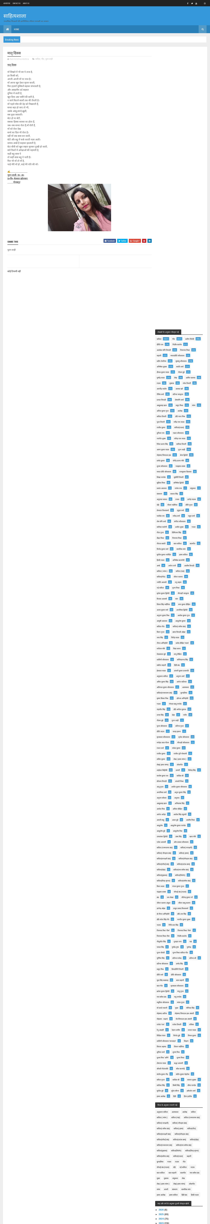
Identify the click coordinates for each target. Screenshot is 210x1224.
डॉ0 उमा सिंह (184, 664)
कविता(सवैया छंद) (187, 631)
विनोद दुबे (162, 797)
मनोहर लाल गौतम (184, 482)
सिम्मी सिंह (162, 852)
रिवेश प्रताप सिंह (164, 172)
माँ (164, 1054)
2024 (164, 1002)
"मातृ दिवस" (168, 1046)
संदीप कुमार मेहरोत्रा (185, 836)
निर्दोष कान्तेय (163, 73)
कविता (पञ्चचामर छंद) (167, 598)
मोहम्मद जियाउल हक (166, 183)
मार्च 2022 (168, 1081)
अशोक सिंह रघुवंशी (182, 559)
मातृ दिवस (167, 1050)
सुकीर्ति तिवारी (181, 205)
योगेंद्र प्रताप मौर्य (180, 189)
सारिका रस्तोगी (184, 261)
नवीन (172, 460)
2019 (163, 1105)
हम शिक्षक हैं (27, 1200)
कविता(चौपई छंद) (165, 614)
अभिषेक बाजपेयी (181, 299)
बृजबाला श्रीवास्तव (165, 742)
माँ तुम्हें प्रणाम (168, 1072)
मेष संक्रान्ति (27, 1160)
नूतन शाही (49, 59)
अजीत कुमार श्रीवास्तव (181, 532)
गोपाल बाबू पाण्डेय (165, 449)
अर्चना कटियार (164, 426)
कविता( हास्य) (186, 603)
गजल (178, 266)
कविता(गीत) (180, 316)
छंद (160, 648)
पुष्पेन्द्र (191, 697)
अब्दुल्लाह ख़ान (164, 548)
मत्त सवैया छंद (178, 747)
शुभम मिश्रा (183, 819)
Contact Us (17, 3)
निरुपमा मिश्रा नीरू (165, 686)
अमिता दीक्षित (180, 554)
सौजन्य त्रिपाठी (164, 526)
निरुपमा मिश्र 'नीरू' (165, 681)
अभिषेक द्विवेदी (181, 211)
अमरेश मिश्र (163, 554)
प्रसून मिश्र (177, 719)
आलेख (182, 139)
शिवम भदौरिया (181, 808)
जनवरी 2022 (170, 1090)
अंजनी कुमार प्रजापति (166, 415)
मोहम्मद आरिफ (180, 764)
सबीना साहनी (183, 404)
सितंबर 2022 (170, 1024)
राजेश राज (180, 216)
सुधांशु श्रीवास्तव (164, 89)
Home (16, 29)
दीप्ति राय (181, 67)
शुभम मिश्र (178, 813)
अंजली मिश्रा (182, 526)
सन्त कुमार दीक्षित (165, 349)
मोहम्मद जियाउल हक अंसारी (168, 769)
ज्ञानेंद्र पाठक (163, 233)
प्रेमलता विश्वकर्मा (165, 244)
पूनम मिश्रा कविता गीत (183, 703)
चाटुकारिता (93, 1173)
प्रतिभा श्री (162, 714)
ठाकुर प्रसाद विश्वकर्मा (183, 659)
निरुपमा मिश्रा (164, 277)
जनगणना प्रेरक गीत (30, 1146)
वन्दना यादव (163, 791)
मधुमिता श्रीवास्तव (180, 753)
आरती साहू (163, 565)
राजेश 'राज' (163, 780)
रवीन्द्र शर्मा (178, 250)
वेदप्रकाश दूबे (179, 393)
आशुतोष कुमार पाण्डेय (166, 576)
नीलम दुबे (162, 100)
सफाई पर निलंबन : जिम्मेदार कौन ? (169, 1187)
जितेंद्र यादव (163, 382)
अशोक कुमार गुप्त (165, 360)
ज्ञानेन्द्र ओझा (163, 659)
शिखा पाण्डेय (163, 205)
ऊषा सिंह (162, 587)
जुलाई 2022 (169, 1033)
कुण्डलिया (162, 438)
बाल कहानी (163, 736)
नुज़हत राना (180, 692)
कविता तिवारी (164, 145)
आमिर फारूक (164, 106)
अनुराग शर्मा (163, 421)
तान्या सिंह (183, 454)
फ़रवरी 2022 (170, 1086)
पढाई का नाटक (160, 1202)
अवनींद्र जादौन (181, 111)
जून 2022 (168, 1037)
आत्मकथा (162, 432)
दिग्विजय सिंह (163, 272)
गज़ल (181, 443)
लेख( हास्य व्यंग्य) (186, 504)
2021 (163, 1096)
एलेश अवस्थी (163, 592)
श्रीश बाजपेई (183, 830)
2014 (164, 1127)
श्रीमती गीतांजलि (165, 830)
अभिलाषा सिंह (182, 548)
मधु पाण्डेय (163, 753)
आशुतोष (179, 570)
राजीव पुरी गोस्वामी (165, 498)
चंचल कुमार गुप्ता (181, 637)
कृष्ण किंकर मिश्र (180, 438)
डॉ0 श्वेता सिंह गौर (165, 670)
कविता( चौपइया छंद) (166, 603)
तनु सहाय (162, 327)
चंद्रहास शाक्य (163, 642)
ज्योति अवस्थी (181, 321)
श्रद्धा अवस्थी (181, 824)
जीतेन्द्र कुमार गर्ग (189, 648)
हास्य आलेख (180, 863)
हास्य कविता (186, 294)
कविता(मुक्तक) (164, 625)
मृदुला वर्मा (183, 244)
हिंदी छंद (162, 410)
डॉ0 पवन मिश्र (183, 145)
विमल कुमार (178, 797)
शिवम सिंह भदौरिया (177, 344)
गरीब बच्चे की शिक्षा (96, 1202)
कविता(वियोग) (183, 625)
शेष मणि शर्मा (178, 255)
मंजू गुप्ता (162, 747)
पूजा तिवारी (163, 150)
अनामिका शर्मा (164, 537)
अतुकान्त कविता (188, 415)
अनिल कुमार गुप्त (165, 139)
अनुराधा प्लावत (164, 227)
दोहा (160, 460)
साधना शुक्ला (163, 847)
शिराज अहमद (164, 808)
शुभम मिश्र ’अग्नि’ (165, 819)
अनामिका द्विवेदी (164, 355)
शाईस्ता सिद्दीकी (178, 509)
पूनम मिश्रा (163, 333)
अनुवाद (179, 543)
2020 (164, 1101)
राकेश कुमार (163, 493)
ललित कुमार (185, 498)
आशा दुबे (178, 565)
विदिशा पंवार (179, 791)
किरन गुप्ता (184, 371)
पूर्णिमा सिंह (163, 708)
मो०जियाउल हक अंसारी (186, 775)
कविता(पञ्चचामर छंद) (182, 432)
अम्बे (160, 305)
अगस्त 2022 (169, 1028)
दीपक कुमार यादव (182, 95)
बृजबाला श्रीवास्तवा (182, 476)
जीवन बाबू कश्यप (187, 653)
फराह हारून (163, 476)
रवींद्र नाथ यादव (181, 150)
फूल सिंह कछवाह (183, 731)
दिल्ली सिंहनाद (28, 1187)
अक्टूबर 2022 (170, 1020)
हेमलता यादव (177, 410)
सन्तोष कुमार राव (165, 520)
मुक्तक (192, 106)
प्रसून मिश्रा (163, 134)
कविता (37, 59)
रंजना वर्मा (183, 487)
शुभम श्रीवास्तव (164, 194)
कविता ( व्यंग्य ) (183, 310)
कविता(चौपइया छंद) (188, 609)
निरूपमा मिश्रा (164, 78)
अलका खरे (163, 117)
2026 (164, 993)
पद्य (193, 692)
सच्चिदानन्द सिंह (164, 404)
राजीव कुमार (163, 156)
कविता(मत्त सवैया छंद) (183, 620)
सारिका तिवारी (184, 172)
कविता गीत (181, 366)
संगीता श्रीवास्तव (165, 261)
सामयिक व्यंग (183, 288)
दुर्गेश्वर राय (163, 161)
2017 (163, 1114)
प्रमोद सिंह (162, 719)
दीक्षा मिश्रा (180, 272)
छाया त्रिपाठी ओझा (165, 377)
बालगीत (178, 283)
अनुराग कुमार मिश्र (185, 355)
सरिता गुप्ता (163, 841)
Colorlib (19, 1219)
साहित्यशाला (14, 15)
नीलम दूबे (186, 460)
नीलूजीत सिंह (163, 692)
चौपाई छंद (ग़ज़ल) (182, 642)
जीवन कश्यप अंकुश (166, 653)
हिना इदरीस (163, 869)
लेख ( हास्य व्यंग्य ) (165, 504)
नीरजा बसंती (181, 277)
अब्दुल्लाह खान (182, 128)
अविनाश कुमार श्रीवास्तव (186, 426)
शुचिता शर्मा (163, 813)
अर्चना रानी (174, 305)
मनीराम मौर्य (185, 388)
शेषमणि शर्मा (163, 128)
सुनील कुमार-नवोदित (166, 294)
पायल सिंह (162, 697)
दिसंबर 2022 (170, 1015)
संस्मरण (175, 222)
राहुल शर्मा (162, 255)
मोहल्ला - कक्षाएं (164, 775)
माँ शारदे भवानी (180, 758)
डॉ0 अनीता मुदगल (165, 454)
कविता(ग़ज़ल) (181, 156)
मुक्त (194, 758)
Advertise (6, 3)
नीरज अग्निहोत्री (181, 382)
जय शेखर (172, 648)
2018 (163, 1109)
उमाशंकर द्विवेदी (182, 581)
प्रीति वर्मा (182, 725)
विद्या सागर (163, 393)
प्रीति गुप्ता (180, 239)
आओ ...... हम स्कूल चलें (31, 1173)
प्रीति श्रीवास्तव (164, 731)
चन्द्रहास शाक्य (183, 194)
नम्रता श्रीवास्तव (180, 161)
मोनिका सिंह (163, 764)
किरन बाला (163, 637)
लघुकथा (162, 222)
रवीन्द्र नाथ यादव (182, 167)
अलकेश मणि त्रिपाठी (185, 73)
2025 (164, 998)
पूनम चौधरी (163, 703)
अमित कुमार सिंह (181, 421)
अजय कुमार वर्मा (185, 349)
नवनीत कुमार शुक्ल (186, 670)
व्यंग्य (177, 134)
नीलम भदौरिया (164, 239)
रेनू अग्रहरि (175, 786)
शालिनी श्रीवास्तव (181, 399)
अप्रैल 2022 (169, 1077)
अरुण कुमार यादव (165, 178)
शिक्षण (188, 802)
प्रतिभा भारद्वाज (164, 122)
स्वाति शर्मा (163, 95)
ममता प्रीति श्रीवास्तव (166, 200)
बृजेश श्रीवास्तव (164, 482)
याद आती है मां (169, 1059)
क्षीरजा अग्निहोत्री (165, 443)
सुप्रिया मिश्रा (163, 211)
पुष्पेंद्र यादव (179, 100)
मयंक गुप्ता (163, 758)
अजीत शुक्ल (163, 266)
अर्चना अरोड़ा (163, 559)
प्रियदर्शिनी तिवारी (165, 725)
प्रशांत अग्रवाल (164, 216)
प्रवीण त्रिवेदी (163, 67)
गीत (42, 59)
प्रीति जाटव (179, 471)
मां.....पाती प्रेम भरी (171, 1063)
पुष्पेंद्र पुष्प (177, 697)
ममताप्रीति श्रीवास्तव (166, 84)
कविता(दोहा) (163, 620)
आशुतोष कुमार (164, 366)
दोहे (177, 233)
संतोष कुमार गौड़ (164, 836)
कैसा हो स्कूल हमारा (162, 1159)
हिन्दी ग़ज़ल (163, 299)
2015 (163, 1123)
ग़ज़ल (179, 106)
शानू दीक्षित (163, 399)
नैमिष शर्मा (179, 117)
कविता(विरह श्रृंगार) (166, 631)
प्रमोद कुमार (163, 189)
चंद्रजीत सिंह (184, 449)
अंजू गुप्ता (162, 532)
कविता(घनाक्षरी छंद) (166, 609)
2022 (164, 1011)
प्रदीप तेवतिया (187, 84)
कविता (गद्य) (163, 316)
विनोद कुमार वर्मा (165, 288)
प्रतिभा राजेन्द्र (179, 708)
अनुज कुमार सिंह (182, 537)
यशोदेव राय (163, 250)
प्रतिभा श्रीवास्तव (179, 714)
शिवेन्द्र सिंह (175, 515)
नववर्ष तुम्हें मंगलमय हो (97, 1159)
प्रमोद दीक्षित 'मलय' (165, 388)
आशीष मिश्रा (163, 570)
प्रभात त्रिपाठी (183, 122)
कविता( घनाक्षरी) (189, 598)
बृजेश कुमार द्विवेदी (181, 333)
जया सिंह (183, 377)
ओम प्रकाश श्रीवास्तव (183, 592)
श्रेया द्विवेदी (186, 183)
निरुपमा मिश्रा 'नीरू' (187, 681)
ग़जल (180, 227)
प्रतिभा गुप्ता (163, 471)
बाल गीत (178, 736)
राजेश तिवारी (179, 780)
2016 (163, 1118)
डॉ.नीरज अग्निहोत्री (165, 664)
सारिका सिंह (180, 847)
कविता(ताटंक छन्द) (186, 614)
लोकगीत (162, 509)
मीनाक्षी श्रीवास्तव (165, 487)
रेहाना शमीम (191, 786)
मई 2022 (168, 1042)
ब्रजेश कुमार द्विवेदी (186, 742)
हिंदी (193, 863)
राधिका (161, 786)
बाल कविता (163, 283)
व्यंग (160, 344)
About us (26, 3)
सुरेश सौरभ (177, 858)
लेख (193, 100)
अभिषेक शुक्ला (185, 89)
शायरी (161, 515)
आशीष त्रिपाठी (164, 310)
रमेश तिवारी (163, 111)
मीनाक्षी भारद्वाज (164, 338)
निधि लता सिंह (176, 675)
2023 (164, 1007)
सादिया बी (182, 520)
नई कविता (177, 327)
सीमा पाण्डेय (178, 852)
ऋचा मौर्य (176, 587)
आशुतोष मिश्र (164, 581)
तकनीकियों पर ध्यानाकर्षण (174, 1067)
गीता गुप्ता (191, 266)
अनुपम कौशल (164, 543)
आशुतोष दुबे (186, 576)
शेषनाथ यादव (164, 824)
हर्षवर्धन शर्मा (163, 863)
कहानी (180, 78)
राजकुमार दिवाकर (188, 200)
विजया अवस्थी (184, 338)
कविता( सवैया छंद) (165, 371)
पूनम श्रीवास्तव (180, 465)
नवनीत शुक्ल (163, 167)
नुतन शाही (162, 465)
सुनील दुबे (162, 858)
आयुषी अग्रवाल (185, 360)
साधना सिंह (190, 222)
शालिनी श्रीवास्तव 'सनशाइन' (169, 802)
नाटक (161, 675)
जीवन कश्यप (163, 321)
